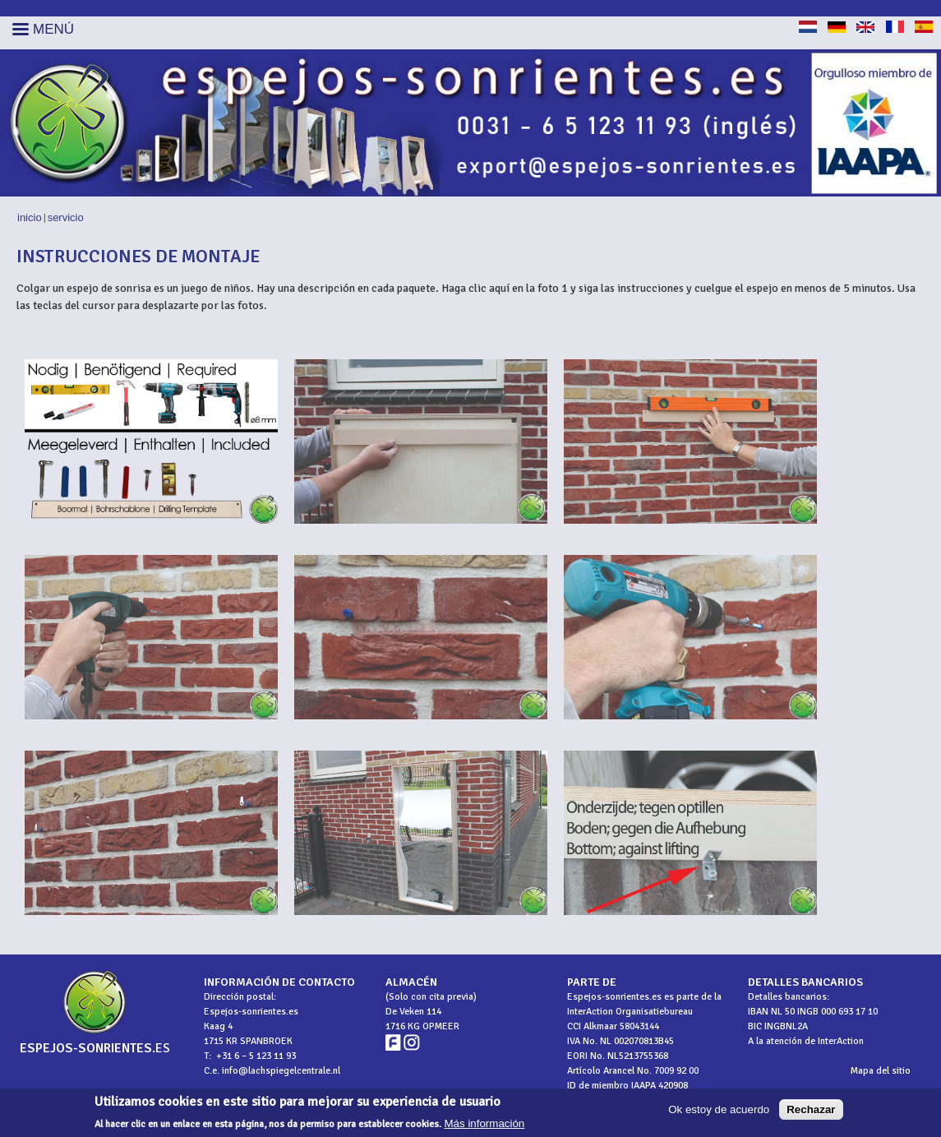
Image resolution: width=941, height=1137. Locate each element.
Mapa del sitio (881, 1071)
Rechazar (810, 1110)
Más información (485, 1124)
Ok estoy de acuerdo (718, 1110)
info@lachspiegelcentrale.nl (281, 1071)
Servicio (66, 217)
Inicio (29, 217)
